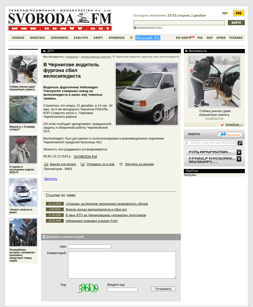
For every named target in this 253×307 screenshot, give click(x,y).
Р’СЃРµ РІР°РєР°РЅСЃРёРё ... (210, 152)
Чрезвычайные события (96, 56)
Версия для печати (63, 164)
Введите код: (116, 284)
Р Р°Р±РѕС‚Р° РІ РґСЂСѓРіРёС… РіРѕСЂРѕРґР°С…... (212, 160)
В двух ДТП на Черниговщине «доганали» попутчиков (106, 215)
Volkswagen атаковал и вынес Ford (92, 221)
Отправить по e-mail (100, 164)
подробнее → (234, 124)
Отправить (163, 289)
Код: (64, 284)
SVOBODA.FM (85, 157)
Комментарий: (57, 253)
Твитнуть (50, 179)
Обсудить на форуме (139, 164)
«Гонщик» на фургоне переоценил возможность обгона (107, 204)
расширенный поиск (149, 27)
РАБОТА (194, 134)
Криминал (72, 56)
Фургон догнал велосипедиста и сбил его (96, 209)
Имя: (63, 246)
